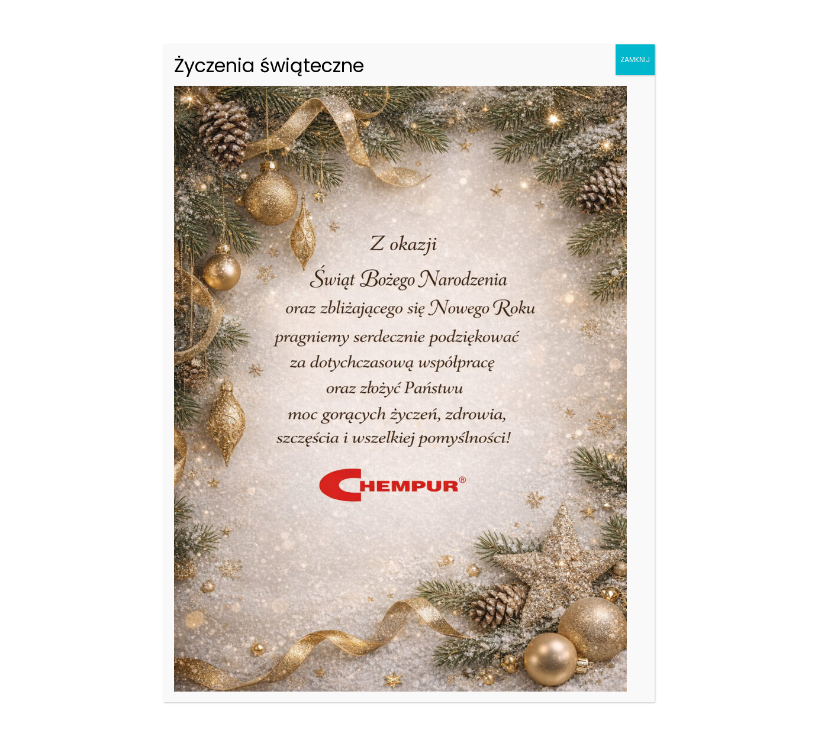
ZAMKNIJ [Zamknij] (635, 59)
